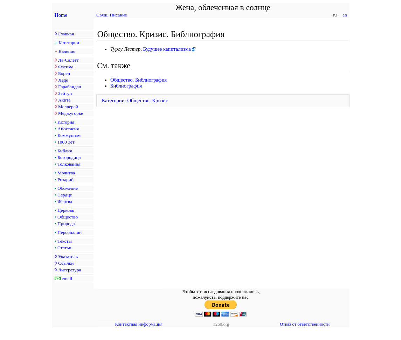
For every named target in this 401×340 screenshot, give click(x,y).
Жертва (64, 201)
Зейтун (65, 93)
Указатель (68, 256)
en (344, 15)
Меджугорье (70, 113)
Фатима (66, 66)
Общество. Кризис (147, 100)
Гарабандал (69, 86)
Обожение (67, 188)
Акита (64, 100)
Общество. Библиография (138, 80)
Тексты (64, 241)
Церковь (65, 210)
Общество (67, 217)
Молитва (66, 172)
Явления (66, 51)
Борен (64, 73)
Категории (68, 42)
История (65, 122)
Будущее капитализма (167, 49)
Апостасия (68, 128)
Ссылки (66, 263)
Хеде (63, 80)
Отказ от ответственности (305, 324)
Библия (64, 150)
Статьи (64, 247)
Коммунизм (69, 135)
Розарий (65, 179)
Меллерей (68, 106)
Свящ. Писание (111, 15)
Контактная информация (139, 324)
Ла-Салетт (68, 60)
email (67, 278)
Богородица (69, 157)
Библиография (126, 86)
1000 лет (66, 142)
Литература (69, 269)
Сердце (64, 194)
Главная (66, 33)
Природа (66, 223)
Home (61, 15)
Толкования (68, 164)
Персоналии (69, 232)
